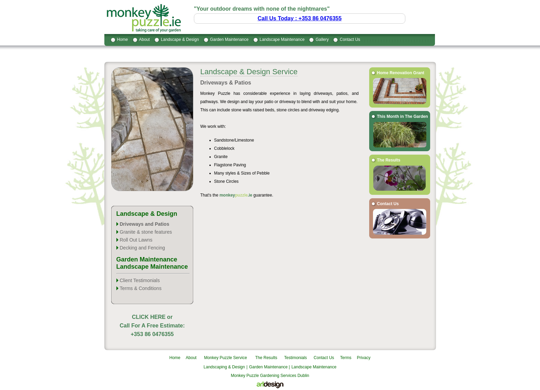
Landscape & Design (180, 39)
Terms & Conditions (141, 288)
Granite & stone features (146, 232)
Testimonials (295, 357)
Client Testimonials (140, 280)
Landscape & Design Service (249, 71)
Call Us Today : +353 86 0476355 (300, 18)
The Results (389, 160)
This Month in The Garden (402, 116)
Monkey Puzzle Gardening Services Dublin (270, 375)
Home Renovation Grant (400, 72)
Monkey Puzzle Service (225, 357)
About (144, 39)
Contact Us (350, 39)
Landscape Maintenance (282, 39)
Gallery (322, 39)
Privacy (363, 357)
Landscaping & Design (224, 367)
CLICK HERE (149, 317)
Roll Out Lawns (136, 240)
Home (122, 39)
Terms (346, 357)
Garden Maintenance (229, 39)
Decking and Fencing (142, 247)
